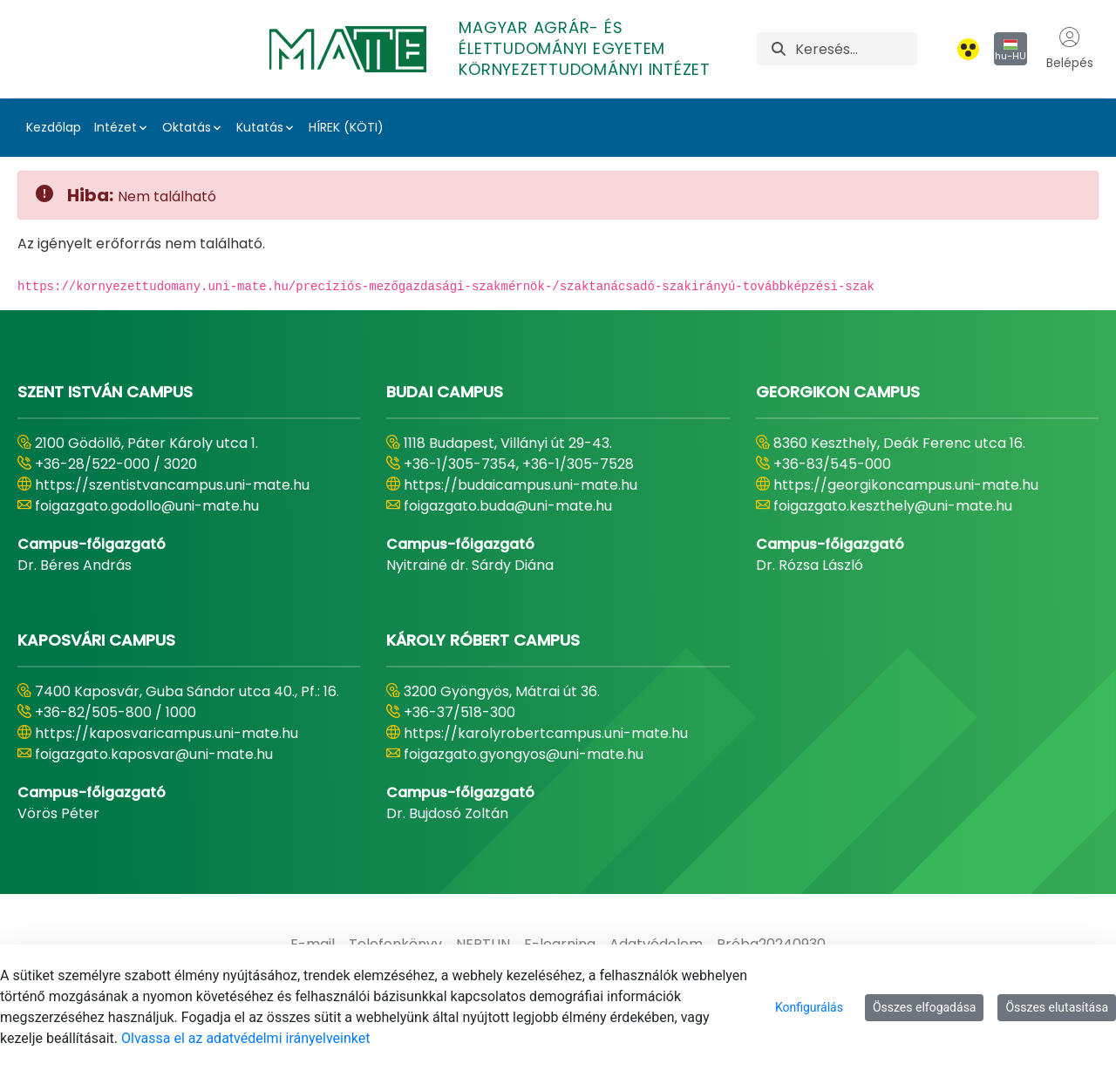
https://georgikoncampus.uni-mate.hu (905, 485)
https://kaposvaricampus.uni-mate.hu (166, 733)
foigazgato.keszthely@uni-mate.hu (892, 506)
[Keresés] (855, 48)
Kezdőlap (53, 127)
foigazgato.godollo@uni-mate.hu (147, 506)
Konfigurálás (809, 1007)
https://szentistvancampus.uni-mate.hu (172, 485)
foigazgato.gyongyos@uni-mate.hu (523, 754)
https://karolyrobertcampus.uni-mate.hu (546, 733)
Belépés (1069, 48)
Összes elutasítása (1056, 1007)
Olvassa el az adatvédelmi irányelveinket (245, 1038)
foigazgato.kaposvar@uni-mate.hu (154, 754)
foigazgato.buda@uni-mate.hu (508, 506)
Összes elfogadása (924, 1007)
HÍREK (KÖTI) (346, 127)
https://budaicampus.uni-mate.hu (520, 485)
